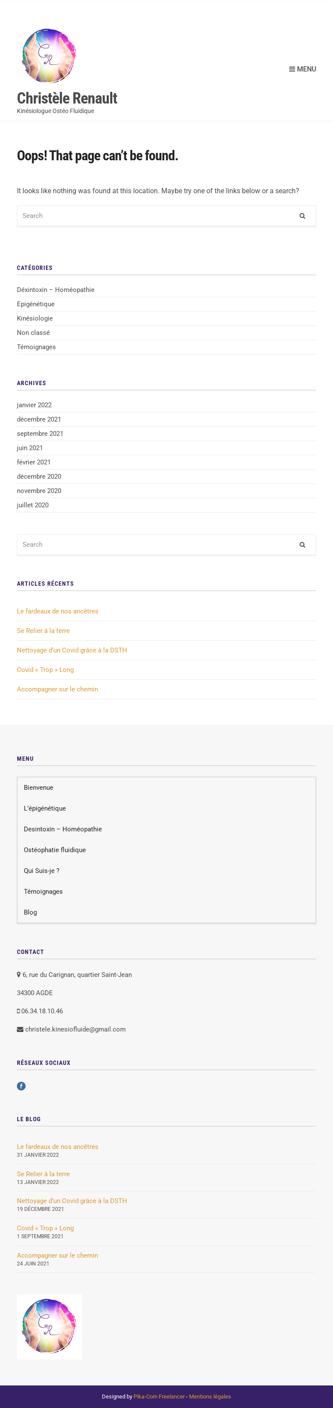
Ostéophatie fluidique (55, 850)
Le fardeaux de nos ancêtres (57, 611)
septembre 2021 (40, 434)
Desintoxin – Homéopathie (63, 829)
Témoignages (36, 347)
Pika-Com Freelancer (159, 1396)
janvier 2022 (34, 405)
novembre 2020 (39, 491)
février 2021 (34, 462)
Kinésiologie (35, 318)
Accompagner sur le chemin (57, 689)
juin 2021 (30, 448)
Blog (30, 912)
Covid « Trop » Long (45, 670)
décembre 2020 (39, 476)
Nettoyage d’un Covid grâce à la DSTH (72, 650)
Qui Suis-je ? (41, 871)
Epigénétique (36, 304)
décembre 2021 (39, 419)
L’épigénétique (45, 808)
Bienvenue (38, 788)
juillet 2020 (33, 505)
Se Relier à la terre (43, 631)
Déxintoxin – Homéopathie (56, 290)
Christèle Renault (67, 98)
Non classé (33, 333)
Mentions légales (210, 1396)
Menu (302, 69)
